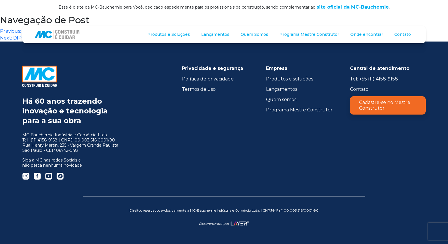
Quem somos (281, 99)
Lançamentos (281, 89)
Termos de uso (199, 89)
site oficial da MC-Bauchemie (353, 7)
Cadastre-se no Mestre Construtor (384, 105)
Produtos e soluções (289, 79)
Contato (359, 89)
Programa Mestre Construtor (299, 110)
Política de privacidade (208, 79)
